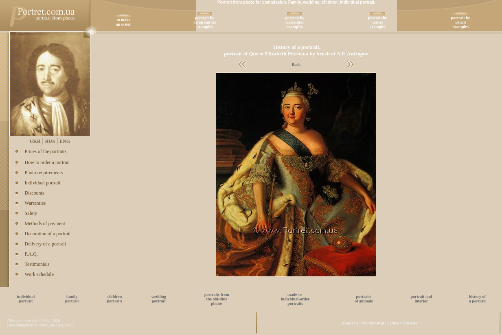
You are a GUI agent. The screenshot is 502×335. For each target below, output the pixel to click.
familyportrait (72, 298)
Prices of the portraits (46, 151)
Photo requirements (44, 172)
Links (392, 322)
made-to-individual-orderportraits (295, 299)
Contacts (408, 322)
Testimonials (37, 264)
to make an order (123, 22)
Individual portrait (43, 183)
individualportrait (26, 298)
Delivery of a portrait (45, 244)
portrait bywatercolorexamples (294, 22)
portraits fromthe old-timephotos (216, 299)
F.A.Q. (31, 254)
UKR (35, 141)
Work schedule (39, 274)
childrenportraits (115, 298)
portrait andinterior (421, 298)
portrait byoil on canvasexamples (204, 22)
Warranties (35, 203)
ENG (64, 141)
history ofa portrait (477, 298)
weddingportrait (158, 298)
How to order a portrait (47, 162)
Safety (31, 213)
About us (350, 322)
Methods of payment (45, 223)
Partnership (373, 322)
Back (296, 64)
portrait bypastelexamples (377, 22)
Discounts (34, 193)
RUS (50, 141)
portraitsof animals (364, 298)
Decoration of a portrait (48, 233)
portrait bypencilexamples (460, 22)
